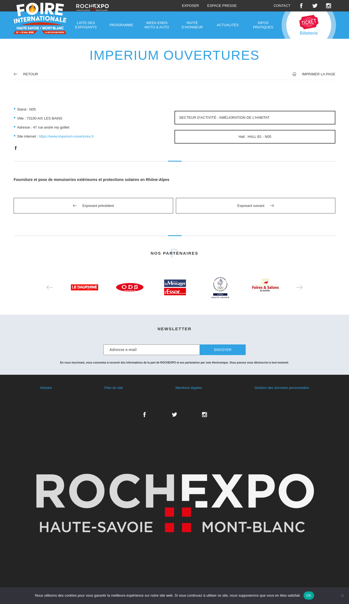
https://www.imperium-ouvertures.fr (66, 136)
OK (308, 595)
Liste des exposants (86, 25)
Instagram (328, 5)
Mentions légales (188, 388)
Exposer (190, 6)
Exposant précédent (98, 206)
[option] (84, 287)
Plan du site (113, 388)
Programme (121, 25)
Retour (26, 74)
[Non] (342, 595)
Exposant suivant (250, 206)
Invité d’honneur (192, 25)
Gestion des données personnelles (281, 388)
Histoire (46, 388)
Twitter (315, 5)
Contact (281, 6)
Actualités (228, 25)
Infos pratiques (263, 25)
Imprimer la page (318, 74)
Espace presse (222, 6)
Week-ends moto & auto (157, 25)
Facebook (301, 5)
